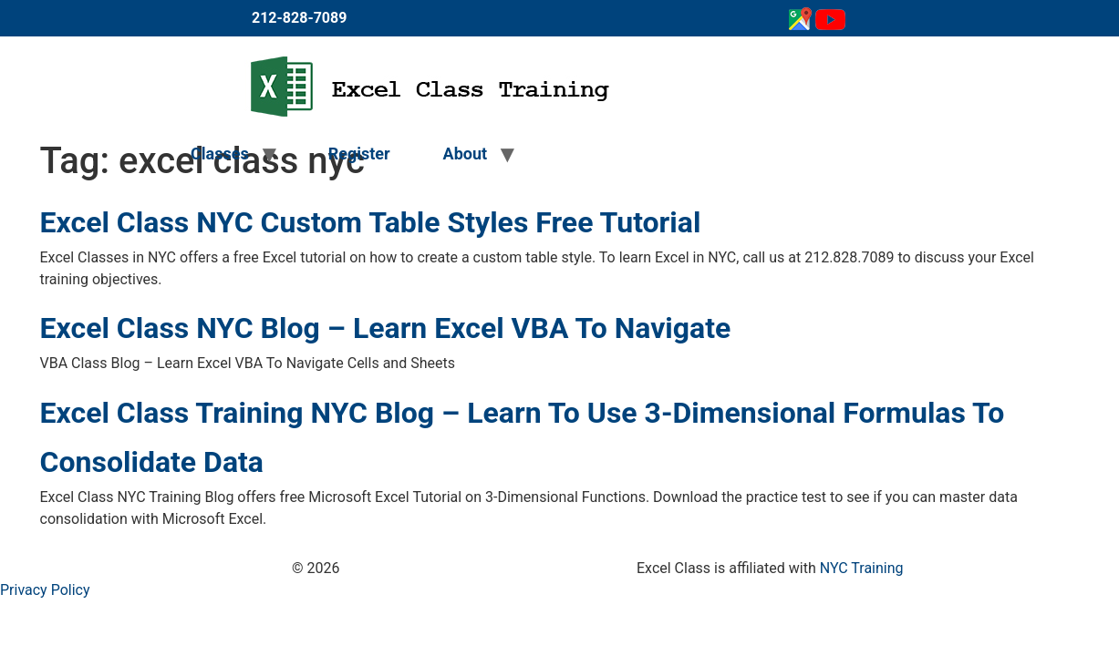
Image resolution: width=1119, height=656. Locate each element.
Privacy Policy (45, 590)
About (465, 153)
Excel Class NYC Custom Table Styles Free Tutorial (370, 222)
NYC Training (862, 568)
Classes (220, 153)
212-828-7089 (299, 17)
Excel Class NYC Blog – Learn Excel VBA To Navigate (385, 328)
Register (359, 153)
